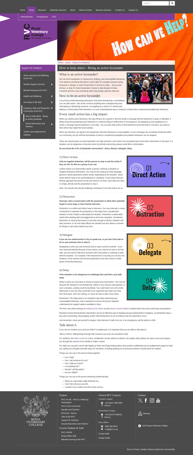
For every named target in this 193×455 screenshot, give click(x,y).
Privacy (136, 449)
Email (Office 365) (68, 436)
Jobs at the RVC (68, 417)
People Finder (104, 438)
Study (31, 10)
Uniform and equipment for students (34, 133)
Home (22, 10)
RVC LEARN (66, 432)
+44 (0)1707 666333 (113, 414)
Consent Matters (122, 308)
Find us (107, 405)
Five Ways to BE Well (32, 102)
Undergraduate (26, 17)
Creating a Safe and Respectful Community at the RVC (36, 109)
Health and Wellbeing (32, 96)
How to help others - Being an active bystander (36, 117)
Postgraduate (42, 17)
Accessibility (170, 449)
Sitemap (144, 413)
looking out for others (94, 308)
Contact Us (120, 10)
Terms (129, 449)
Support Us (133, 10)
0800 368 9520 (111, 426)
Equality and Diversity (70, 410)
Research (42, 10)
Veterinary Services (58, 10)
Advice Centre (80, 338)
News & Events (85, 10)
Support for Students (81, 62)
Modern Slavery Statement (152, 449)
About (72, 10)
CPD (54, 17)
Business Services (103, 10)
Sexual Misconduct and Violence (35, 125)
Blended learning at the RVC (35, 90)
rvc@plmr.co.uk (111, 429)
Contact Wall (104, 434)
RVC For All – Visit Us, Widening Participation (74, 401)
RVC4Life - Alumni (69, 413)
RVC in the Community (70, 406)
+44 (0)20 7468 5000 (113, 403)
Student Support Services (34, 84)
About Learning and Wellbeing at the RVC (36, 76)
